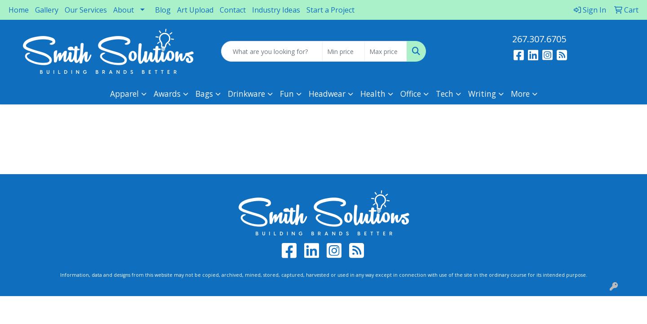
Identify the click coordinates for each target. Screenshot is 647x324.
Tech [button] (444, 93)
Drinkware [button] (246, 93)
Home (19, 10)
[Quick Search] (272, 51)
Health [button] (373, 93)
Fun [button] (287, 93)
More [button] (520, 93)
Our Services (86, 10)
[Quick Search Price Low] (343, 51)
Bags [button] (204, 93)
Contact (233, 10)
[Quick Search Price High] (385, 51)
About (123, 10)
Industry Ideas (276, 10)
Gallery (46, 10)
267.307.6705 (539, 39)
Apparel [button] (124, 93)
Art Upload (195, 10)
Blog (163, 10)
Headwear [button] (327, 93)
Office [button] (410, 93)
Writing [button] (482, 93)
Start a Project (330, 10)
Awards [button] (167, 93)
